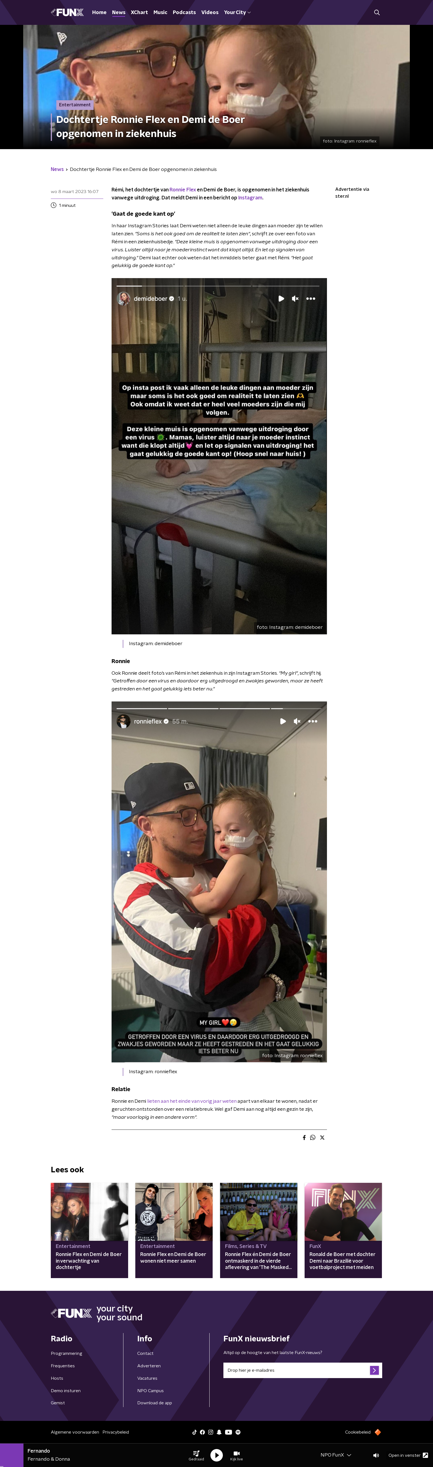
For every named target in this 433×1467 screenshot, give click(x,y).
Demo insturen (66, 1391)
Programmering (66, 1353)
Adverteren (149, 1366)
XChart (139, 12)
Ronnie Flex (183, 190)
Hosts (57, 1378)
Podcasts (184, 12)
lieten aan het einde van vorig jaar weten (191, 1101)
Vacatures (147, 1378)
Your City (237, 12)
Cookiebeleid (358, 1432)
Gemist (58, 1403)
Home (99, 12)
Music (160, 12)
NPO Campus (150, 1391)
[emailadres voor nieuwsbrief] (302, 1370)
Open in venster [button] (408, 1455)
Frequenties (63, 1366)
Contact (145, 1353)
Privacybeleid (115, 1432)
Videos (209, 12)
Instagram (250, 198)
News (118, 12)
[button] (196, 1455)
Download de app (154, 1403)
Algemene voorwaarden (75, 1432)
